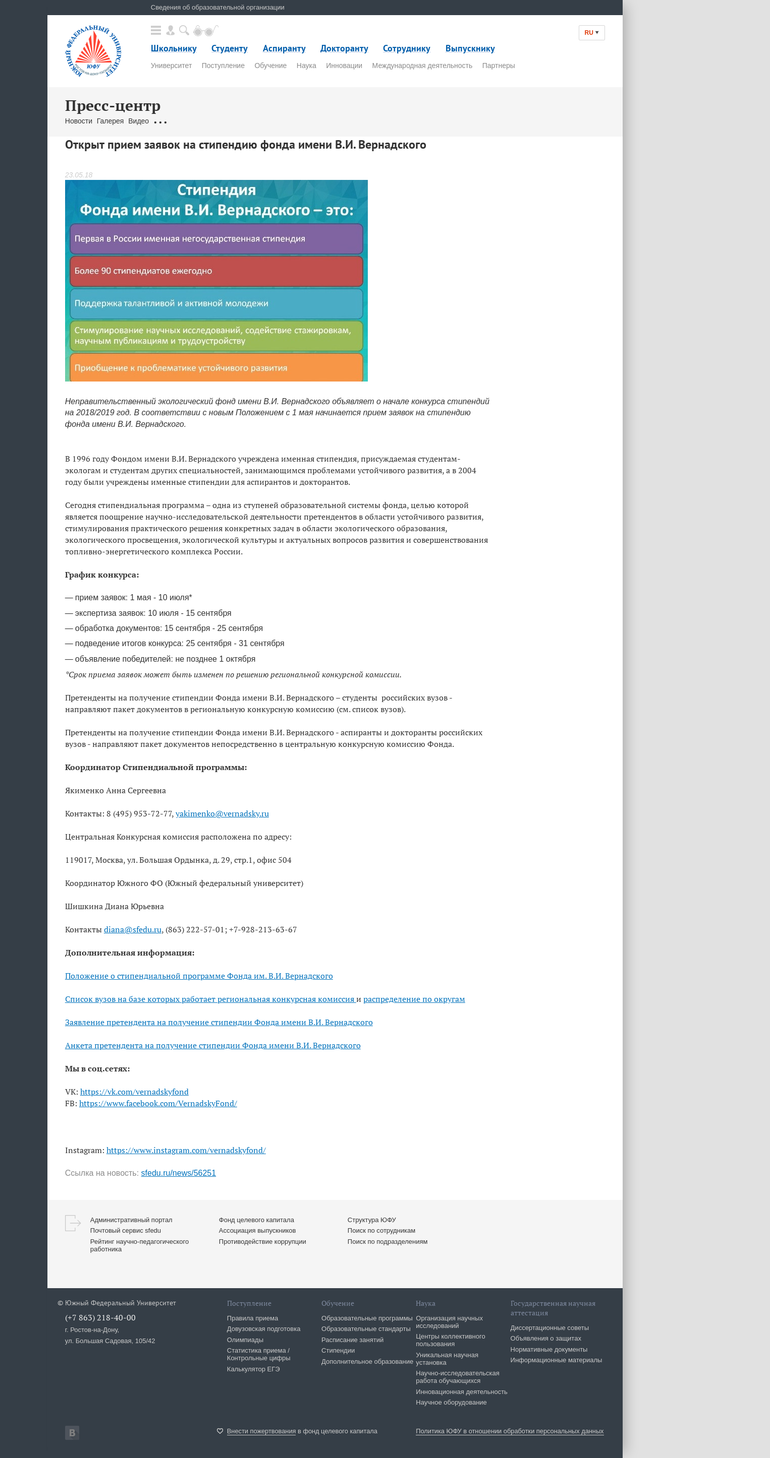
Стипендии (338, 1350)
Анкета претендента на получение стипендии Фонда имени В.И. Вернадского (213, 1045)
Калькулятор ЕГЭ (253, 1369)
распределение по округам (414, 998)
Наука (306, 65)
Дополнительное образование (367, 1361)
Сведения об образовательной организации (218, 7)
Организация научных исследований (449, 1321)
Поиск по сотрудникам (381, 1230)
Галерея (110, 121)
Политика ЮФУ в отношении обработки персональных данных (509, 1431)
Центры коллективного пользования (450, 1340)
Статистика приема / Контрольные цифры (259, 1354)
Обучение (270, 65)
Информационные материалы (556, 1360)
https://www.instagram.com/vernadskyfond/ (186, 1150)
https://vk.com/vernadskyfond (134, 1091)
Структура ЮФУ (372, 1220)
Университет (171, 65)
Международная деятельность (422, 65)
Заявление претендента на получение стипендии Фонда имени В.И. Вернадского (219, 1022)
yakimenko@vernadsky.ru (222, 813)
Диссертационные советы (550, 1328)
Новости (78, 121)
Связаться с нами (255, 121)
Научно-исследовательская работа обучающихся (458, 1376)
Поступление (223, 65)
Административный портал (131, 1220)
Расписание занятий (352, 1340)
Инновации (344, 65)
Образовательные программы (367, 1318)
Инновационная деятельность (462, 1392)
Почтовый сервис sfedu (125, 1230)
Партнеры (498, 65)
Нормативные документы (549, 1349)
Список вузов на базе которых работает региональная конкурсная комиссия (210, 998)
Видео (138, 121)
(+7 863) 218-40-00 (100, 1317)
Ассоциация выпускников (257, 1230)
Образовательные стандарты (366, 1329)
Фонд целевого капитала (256, 1220)
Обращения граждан (187, 121)
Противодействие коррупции (262, 1241)
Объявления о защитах (546, 1338)
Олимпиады (245, 1340)
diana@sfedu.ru (132, 929)
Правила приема (252, 1318)
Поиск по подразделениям (388, 1241)
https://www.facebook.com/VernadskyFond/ (158, 1103)
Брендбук (303, 121)
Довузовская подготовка (264, 1329)
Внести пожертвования (261, 1431)
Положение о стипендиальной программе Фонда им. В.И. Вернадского (199, 975)
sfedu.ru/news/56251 (178, 1173)
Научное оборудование (451, 1402)
